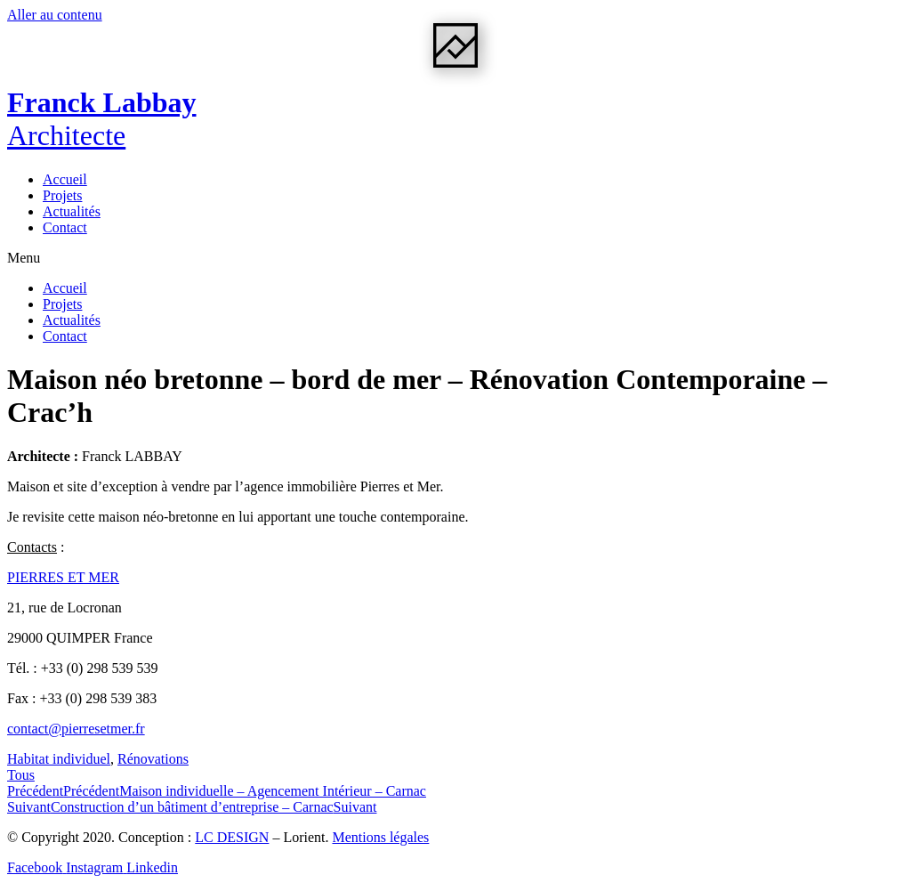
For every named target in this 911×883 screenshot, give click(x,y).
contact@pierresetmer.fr (76, 728)
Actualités (72, 211)
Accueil (65, 179)
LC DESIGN (232, 837)
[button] (455, 258)
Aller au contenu (54, 14)
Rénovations (153, 758)
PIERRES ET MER (63, 577)
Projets (62, 195)
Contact (65, 227)
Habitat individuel (58, 758)
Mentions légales (380, 837)
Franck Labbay (101, 118)
